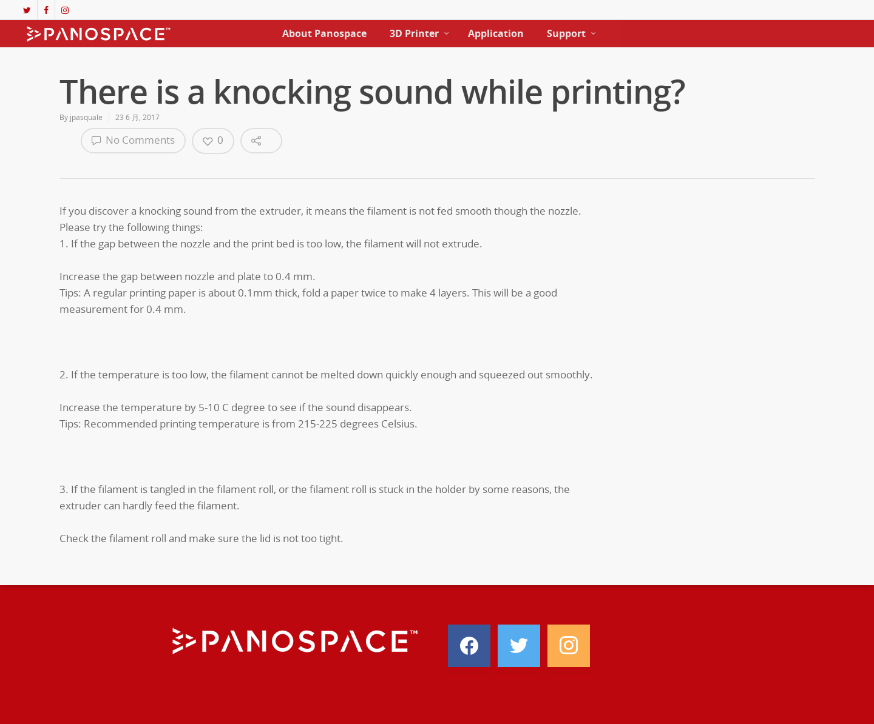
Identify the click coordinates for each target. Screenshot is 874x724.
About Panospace (324, 33)
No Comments (133, 140)
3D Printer (420, 33)
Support (572, 33)
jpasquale (86, 117)
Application (496, 33)
